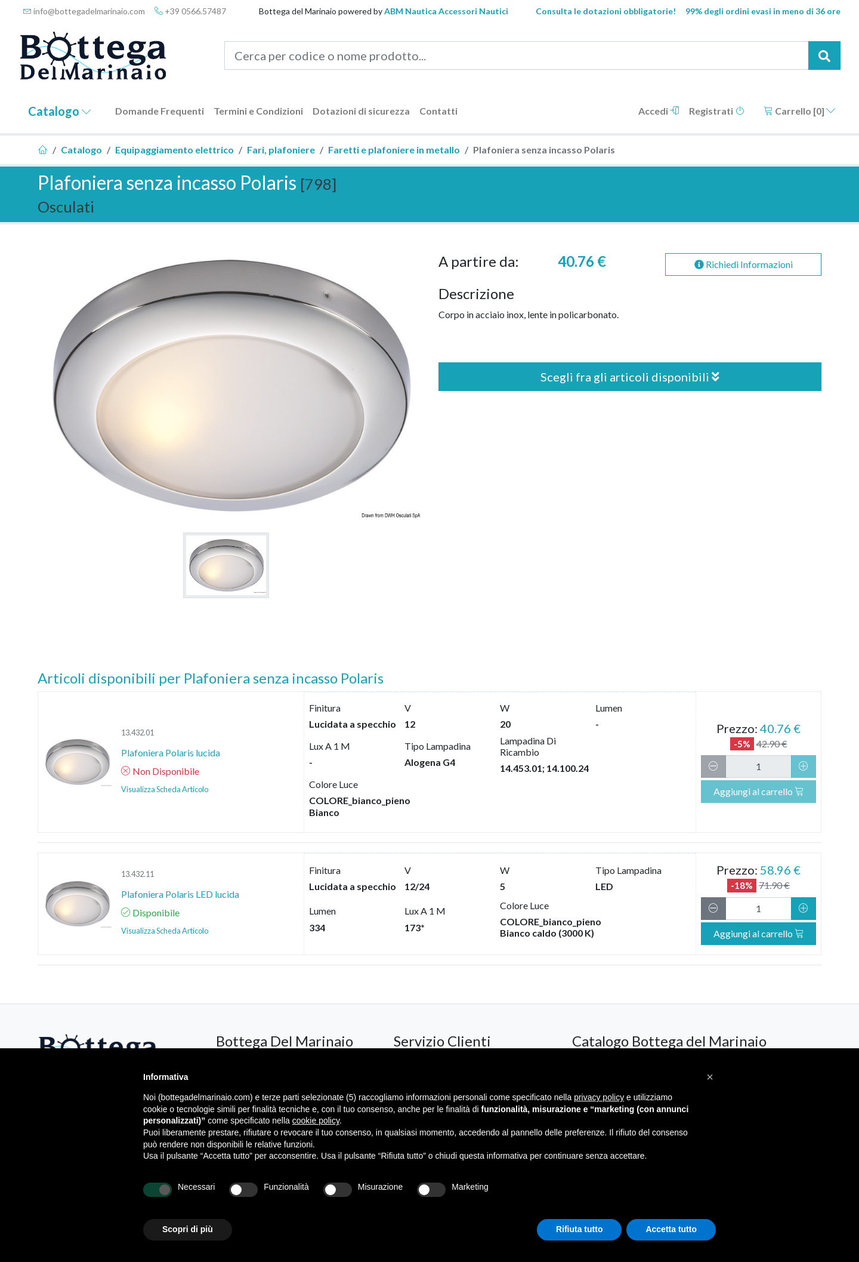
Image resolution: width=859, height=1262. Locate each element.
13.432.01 (137, 732)
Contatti (438, 110)
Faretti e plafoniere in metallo (394, 149)
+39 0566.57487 (190, 11)
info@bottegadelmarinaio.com (84, 11)
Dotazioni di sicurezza (361, 110)
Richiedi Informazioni (743, 264)
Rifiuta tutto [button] (579, 1229)
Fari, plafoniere (281, 149)
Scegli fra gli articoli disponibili (629, 377)
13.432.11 (137, 874)
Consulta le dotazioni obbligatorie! (606, 11)
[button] (709, 1076)
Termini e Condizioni (258, 110)
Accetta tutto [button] (671, 1229)
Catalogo (59, 111)
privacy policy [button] (599, 1097)
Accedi (658, 110)
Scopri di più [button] (187, 1229)
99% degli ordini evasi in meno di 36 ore (763, 11)
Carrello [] (800, 110)
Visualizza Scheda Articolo (164, 789)
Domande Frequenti (159, 110)
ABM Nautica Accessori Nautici (446, 11)
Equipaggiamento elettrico (174, 149)
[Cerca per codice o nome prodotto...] (516, 55)
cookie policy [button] (315, 1120)
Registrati (716, 110)
